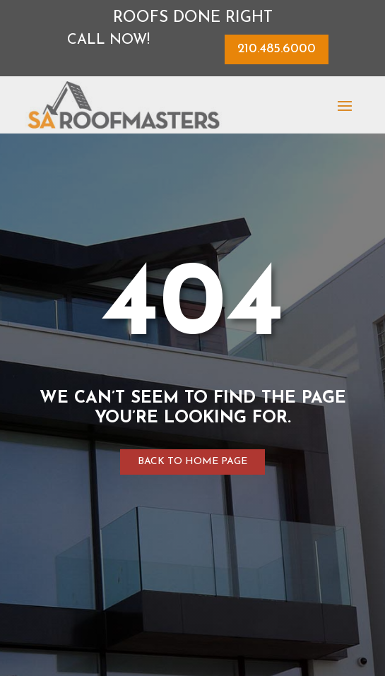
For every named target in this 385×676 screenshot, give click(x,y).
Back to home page (192, 461)
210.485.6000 (276, 49)
